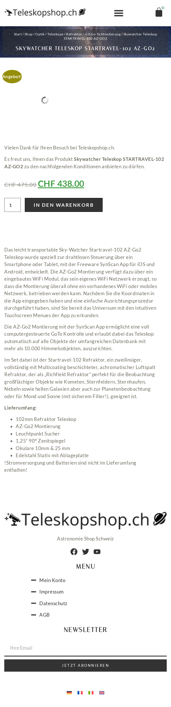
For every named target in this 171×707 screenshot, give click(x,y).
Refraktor (74, 34)
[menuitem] (69, 692)
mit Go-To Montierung (103, 34)
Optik (40, 34)
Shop (29, 34)
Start (18, 34)
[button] (118, 13)
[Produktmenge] (12, 205)
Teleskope (55, 34)
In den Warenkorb (64, 205)
